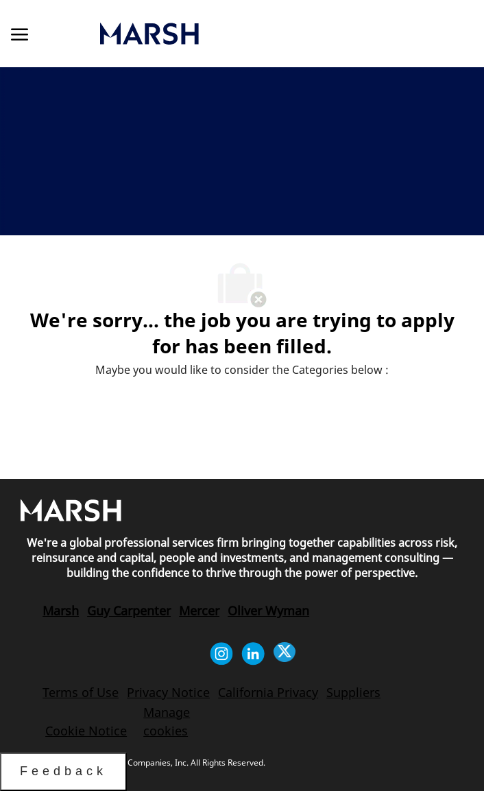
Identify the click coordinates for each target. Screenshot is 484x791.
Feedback (63, 771)
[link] (220, 33)
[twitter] (284, 653)
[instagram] (221, 653)
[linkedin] (253, 653)
